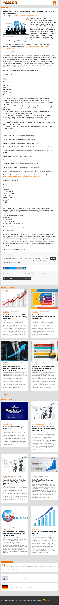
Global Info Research (7, 424)
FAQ (2, 600)
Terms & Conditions (19, 600)
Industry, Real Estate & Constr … (45, 528)
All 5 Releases (6, 394)
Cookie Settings (46, 600)
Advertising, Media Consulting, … (45, 423)
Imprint (5, 600)
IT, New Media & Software (13, 311)
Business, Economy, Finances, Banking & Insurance (25, 15)
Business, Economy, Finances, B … (15, 362)
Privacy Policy (11, 600)
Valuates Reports (36, 477)
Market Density (35, 529)
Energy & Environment (43, 476)
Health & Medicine (41, 362)
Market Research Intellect (38, 424)
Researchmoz (15, 16)
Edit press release (24, 278)
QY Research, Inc (6, 529)
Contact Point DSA (28, 600)
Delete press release (10, 278)
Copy (53, 258)
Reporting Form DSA (37, 600)
